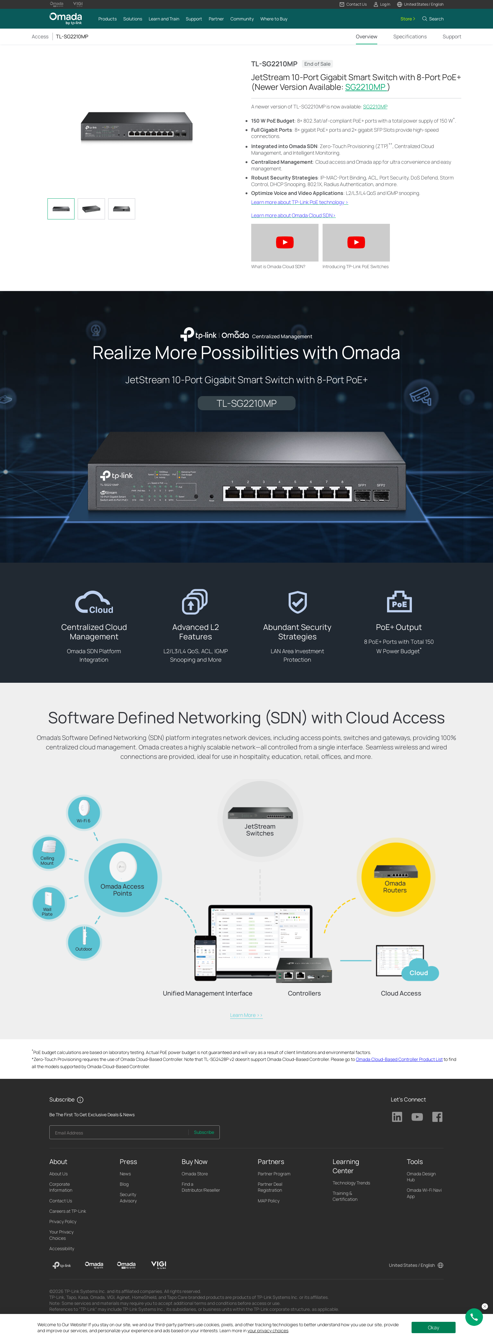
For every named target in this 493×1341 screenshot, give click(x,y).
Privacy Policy (62, 1221)
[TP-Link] (61, 1265)
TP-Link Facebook (437, 1117)
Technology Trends (351, 1183)
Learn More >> (246, 1015)
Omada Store (195, 1174)
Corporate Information (60, 1187)
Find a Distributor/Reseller (201, 1187)
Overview (366, 36)
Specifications (410, 36)
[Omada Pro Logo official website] (56, 4)
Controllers (304, 993)
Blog (124, 1184)
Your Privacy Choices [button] (61, 1235)
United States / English (412, 1265)
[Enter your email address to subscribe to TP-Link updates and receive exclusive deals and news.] (119, 1134)
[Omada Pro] (126, 1265)
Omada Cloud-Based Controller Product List (399, 1059)
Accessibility (61, 1248)
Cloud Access (401, 993)
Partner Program (274, 1174)
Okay (433, 1327)
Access (40, 36)
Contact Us (60, 1201)
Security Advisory (128, 1197)
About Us (58, 1174)
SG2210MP (366, 86)
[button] (353, 4)
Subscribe (204, 1132)
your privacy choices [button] (267, 1330)
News (125, 1174)
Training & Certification (345, 1196)
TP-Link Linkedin (397, 1117)
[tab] (61, 208)
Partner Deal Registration (270, 1187)
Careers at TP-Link (67, 1211)
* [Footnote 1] (454, 119)
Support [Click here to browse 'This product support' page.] (452, 36)
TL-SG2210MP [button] (72, 36)
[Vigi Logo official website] (77, 4)
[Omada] (94, 1265)
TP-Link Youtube (417, 1117)
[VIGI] (158, 1265)
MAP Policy (269, 1201)
